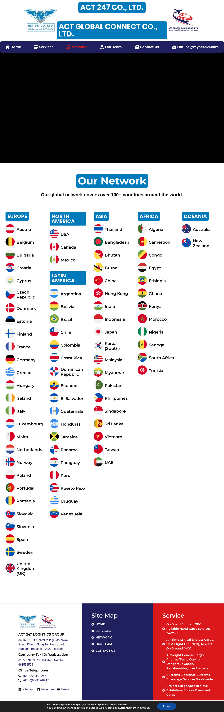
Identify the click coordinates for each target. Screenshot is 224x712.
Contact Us (149, 47)
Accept (167, 706)
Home (15, 47)
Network (79, 47)
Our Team (113, 47)
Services (46, 47)
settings (144, 708)
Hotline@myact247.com (198, 47)
